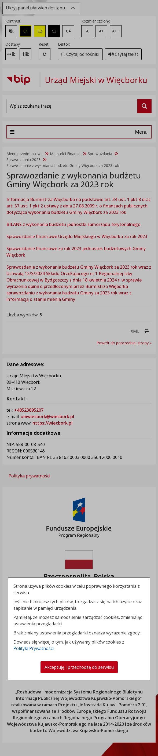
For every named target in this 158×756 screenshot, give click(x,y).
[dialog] (79, 378)
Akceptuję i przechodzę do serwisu (79, 667)
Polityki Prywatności (33, 648)
